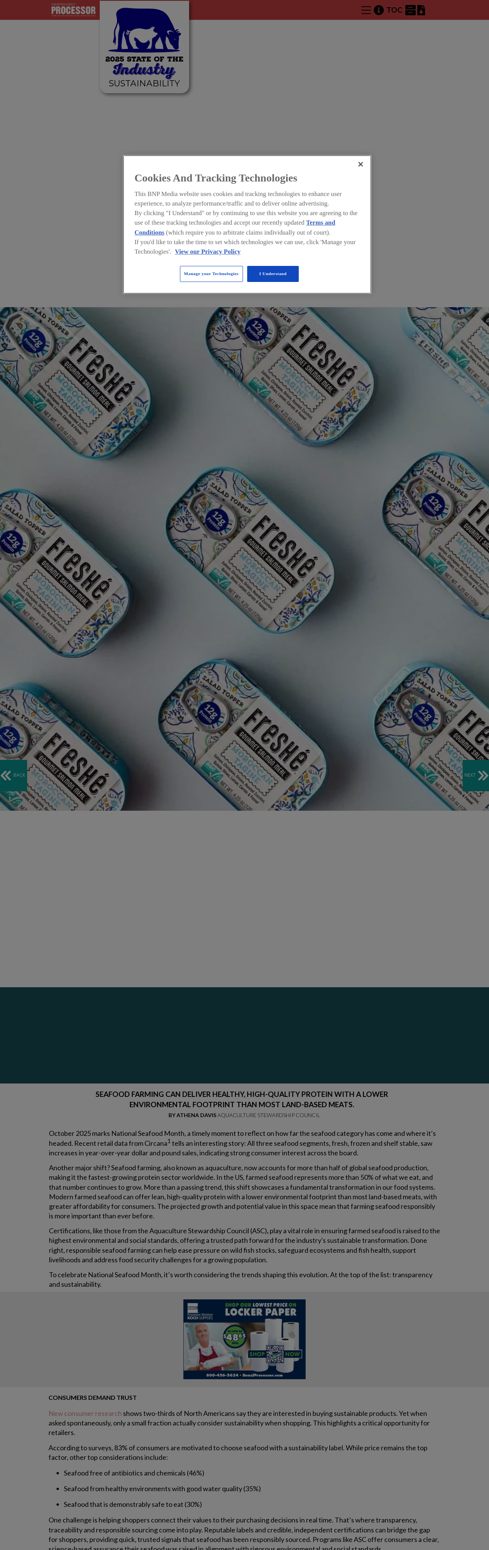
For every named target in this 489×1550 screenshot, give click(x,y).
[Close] (360, 164)
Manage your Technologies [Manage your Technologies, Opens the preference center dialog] (211, 273)
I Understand (273, 273)
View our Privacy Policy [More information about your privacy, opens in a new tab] (208, 251)
